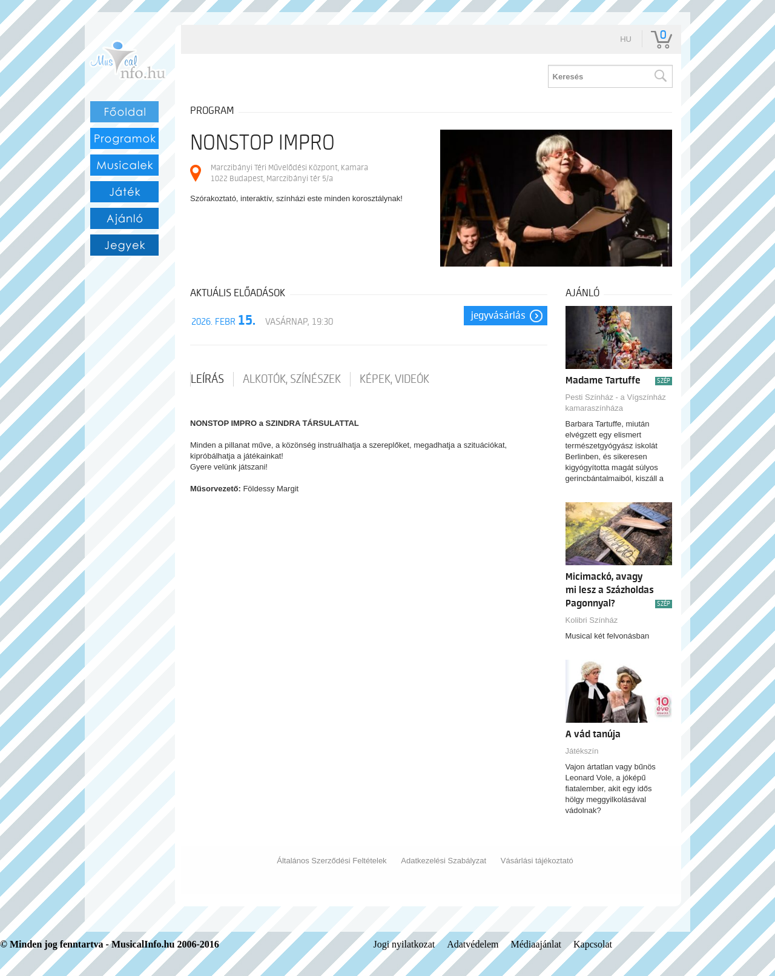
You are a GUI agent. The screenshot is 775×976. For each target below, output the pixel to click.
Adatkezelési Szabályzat (443, 860)
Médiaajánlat (536, 944)
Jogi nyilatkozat (404, 944)
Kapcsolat (592, 944)
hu (626, 39)
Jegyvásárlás (498, 315)
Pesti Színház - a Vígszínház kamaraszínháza (616, 403)
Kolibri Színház (592, 620)
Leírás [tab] (207, 379)
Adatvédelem (472, 944)
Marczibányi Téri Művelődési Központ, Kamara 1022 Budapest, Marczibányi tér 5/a (289, 173)
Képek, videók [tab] (394, 379)
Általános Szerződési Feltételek (331, 860)
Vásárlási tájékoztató (537, 860)
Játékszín (582, 750)
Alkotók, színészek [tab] (292, 379)
